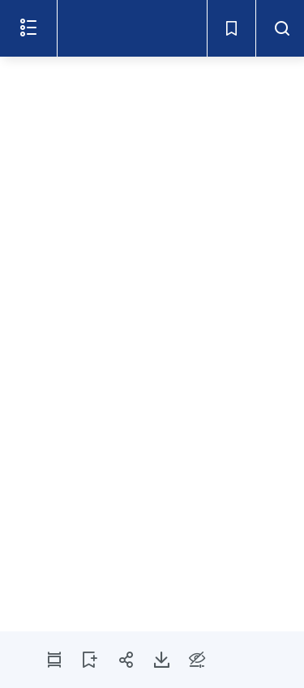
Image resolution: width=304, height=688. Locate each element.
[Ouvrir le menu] (28, 28)
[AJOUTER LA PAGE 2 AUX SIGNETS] (90, 659)
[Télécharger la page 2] (161, 659)
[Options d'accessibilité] (197, 659)
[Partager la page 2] (125, 659)
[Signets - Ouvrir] (231, 28)
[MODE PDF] (54, 659)
